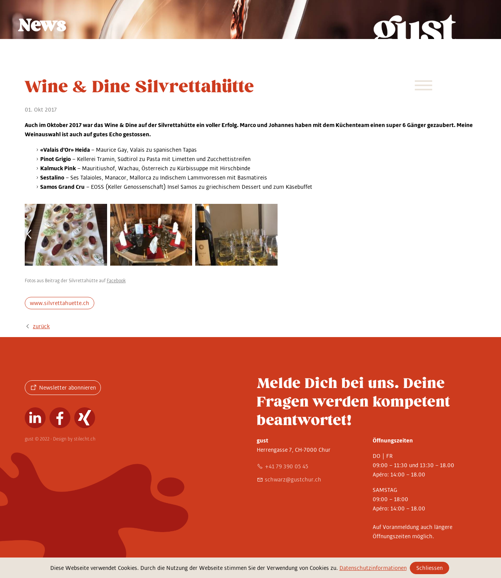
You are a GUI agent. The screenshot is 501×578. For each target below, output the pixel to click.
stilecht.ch (84, 439)
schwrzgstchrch (293, 479)
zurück (41, 326)
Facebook (116, 280)
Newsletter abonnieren (67, 388)
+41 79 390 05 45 (286, 466)
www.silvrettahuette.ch (59, 303)
